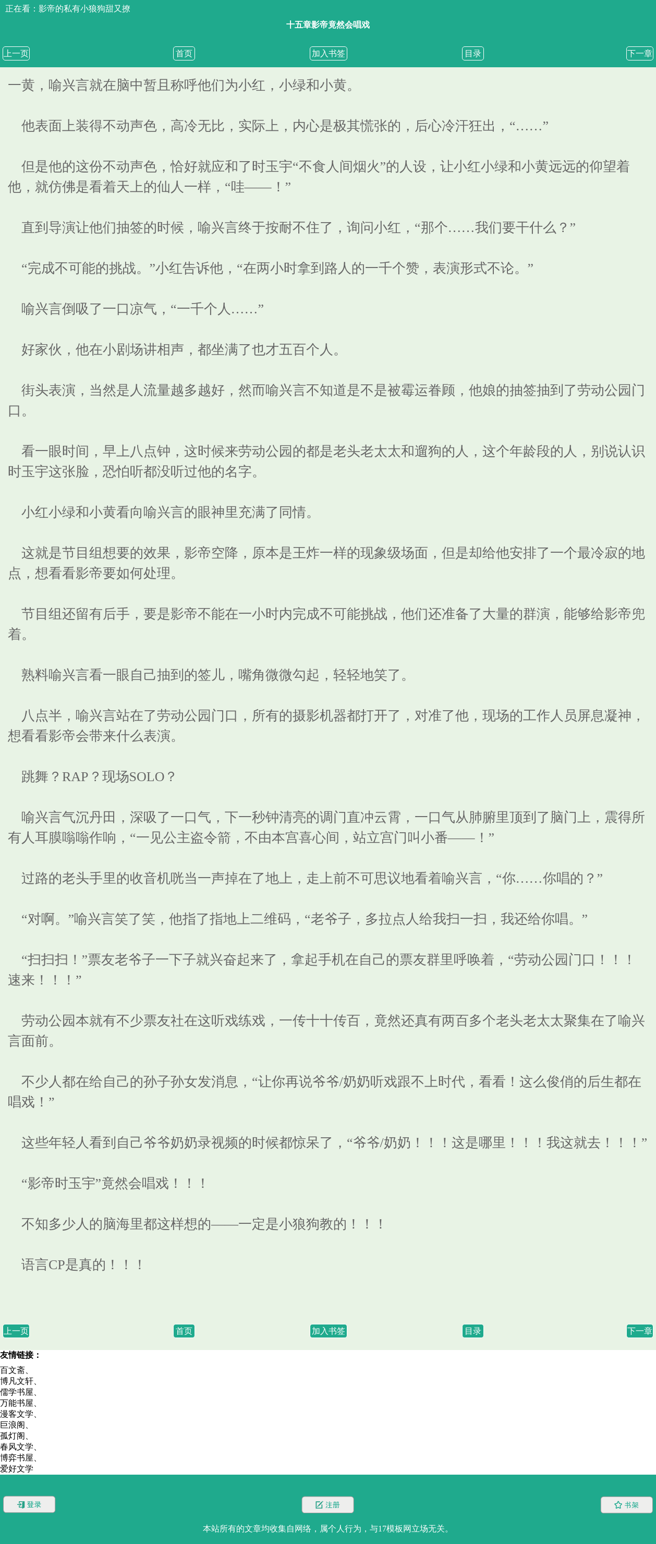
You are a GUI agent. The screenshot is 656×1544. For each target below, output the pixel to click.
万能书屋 (16, 1403)
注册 (328, 1505)
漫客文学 (16, 1413)
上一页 (16, 53)
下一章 (639, 53)
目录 (473, 53)
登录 (29, 1505)
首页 (184, 53)
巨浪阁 (12, 1424)
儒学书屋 (16, 1392)
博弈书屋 (16, 1457)
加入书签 (328, 53)
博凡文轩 (16, 1381)
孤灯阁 (12, 1435)
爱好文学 (16, 1468)
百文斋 (12, 1370)
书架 (626, 1505)
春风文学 (16, 1446)
